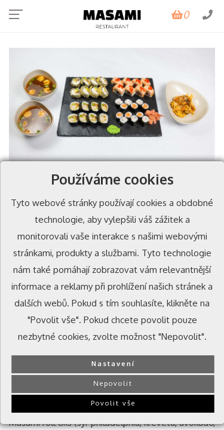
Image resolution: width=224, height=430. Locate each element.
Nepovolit (113, 383)
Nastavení (113, 363)
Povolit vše (113, 402)
